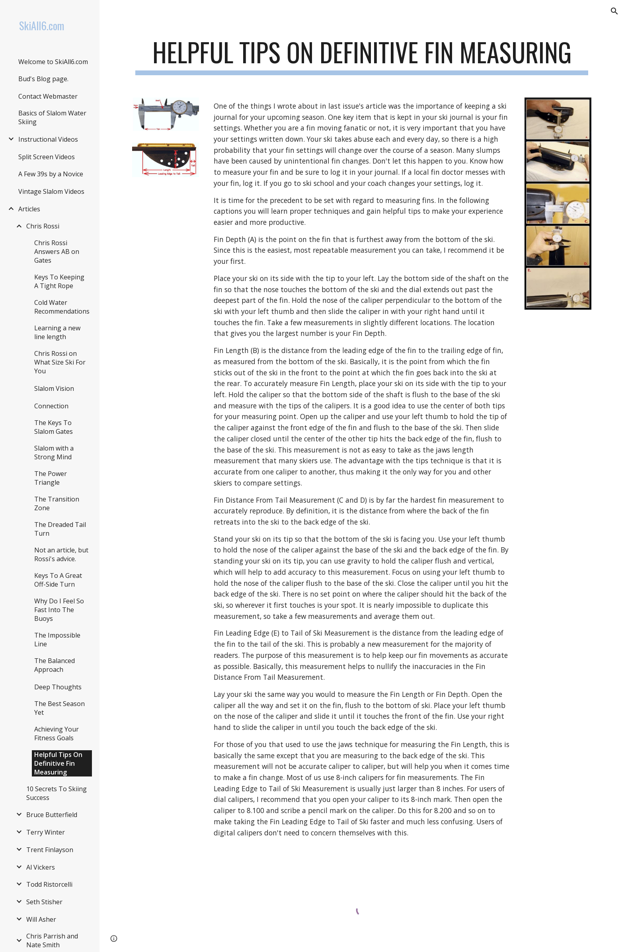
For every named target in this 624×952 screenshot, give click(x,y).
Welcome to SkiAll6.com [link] (53, 61)
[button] (614, 11)
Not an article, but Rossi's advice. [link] (61, 554)
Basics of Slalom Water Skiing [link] (52, 117)
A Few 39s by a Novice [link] (50, 174)
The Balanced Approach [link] (54, 665)
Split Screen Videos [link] (46, 156)
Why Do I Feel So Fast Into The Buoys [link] (59, 610)
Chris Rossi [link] (42, 226)
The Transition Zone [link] (56, 503)
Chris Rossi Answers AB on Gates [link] (56, 251)
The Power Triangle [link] (50, 478)
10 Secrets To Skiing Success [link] (56, 793)
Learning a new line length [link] (57, 332)
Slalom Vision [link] (54, 388)
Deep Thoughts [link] (58, 687)
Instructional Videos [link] (48, 139)
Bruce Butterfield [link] (51, 814)
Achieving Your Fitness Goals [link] (56, 733)
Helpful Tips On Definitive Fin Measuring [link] (58, 763)
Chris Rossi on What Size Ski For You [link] (60, 362)
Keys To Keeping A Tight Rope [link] (59, 281)
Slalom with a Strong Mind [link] (54, 452)
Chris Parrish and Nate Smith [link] (52, 940)
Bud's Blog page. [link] (43, 78)
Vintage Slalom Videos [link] (51, 191)
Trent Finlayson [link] (49, 849)
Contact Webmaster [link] (48, 96)
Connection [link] (51, 406)
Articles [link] (29, 209)
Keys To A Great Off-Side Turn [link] (58, 580)
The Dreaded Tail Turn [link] (60, 529)
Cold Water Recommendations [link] (62, 307)
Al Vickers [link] (40, 867)
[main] (361, 55)
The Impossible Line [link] (57, 639)
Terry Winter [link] (45, 832)
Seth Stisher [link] (44, 901)
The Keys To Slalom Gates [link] (53, 427)
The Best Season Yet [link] (59, 708)
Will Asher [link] (41, 919)
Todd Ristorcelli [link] (49, 884)
